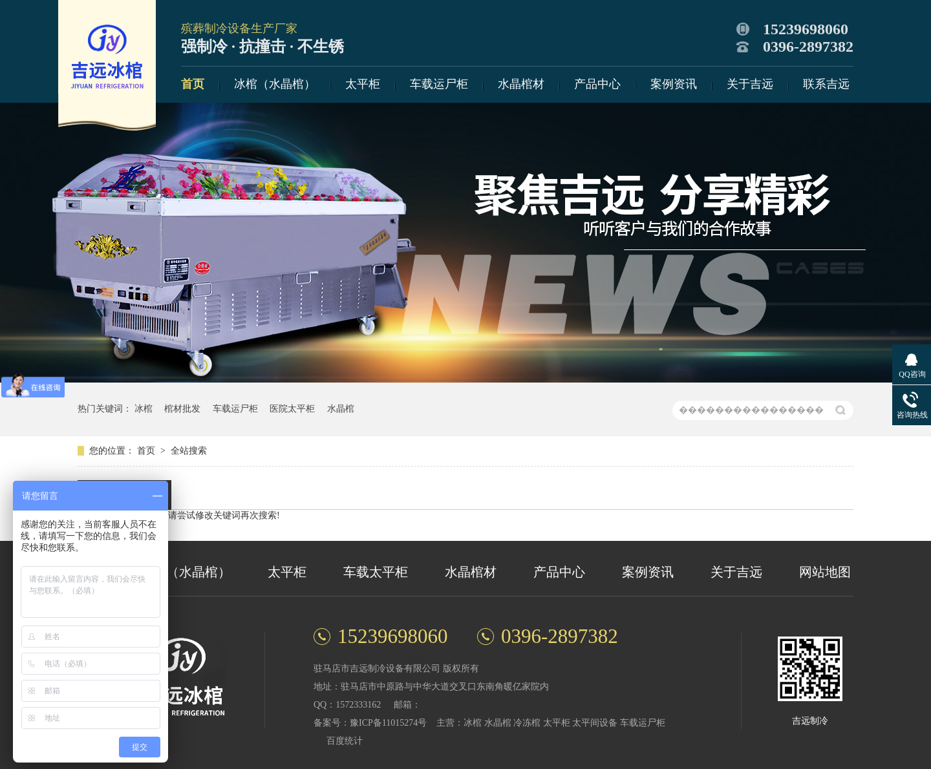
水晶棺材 (521, 84)
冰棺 (143, 409)
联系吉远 (826, 84)
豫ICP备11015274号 (388, 723)
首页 (192, 84)
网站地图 (825, 572)
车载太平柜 (375, 572)
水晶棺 (340, 409)
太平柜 (362, 84)
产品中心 (597, 84)
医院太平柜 (292, 409)
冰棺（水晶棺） (275, 84)
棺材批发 (182, 409)
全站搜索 (189, 451)
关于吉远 (750, 84)
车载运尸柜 (439, 84)
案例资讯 (673, 84)
